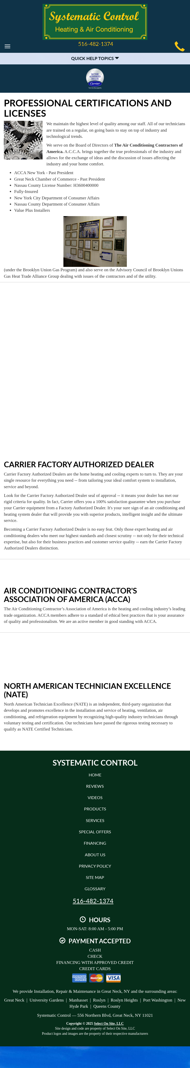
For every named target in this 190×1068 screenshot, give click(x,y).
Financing (95, 843)
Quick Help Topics (95, 58)
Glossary (95, 888)
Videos (95, 797)
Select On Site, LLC (109, 1023)
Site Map (95, 877)
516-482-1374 (93, 900)
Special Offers (95, 831)
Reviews (95, 786)
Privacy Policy (95, 865)
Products (95, 808)
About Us (95, 854)
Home (95, 774)
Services (95, 820)
